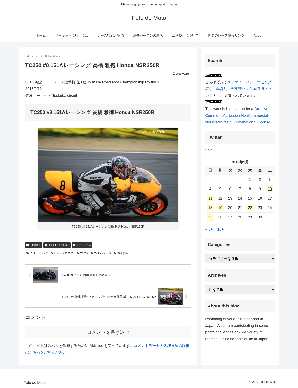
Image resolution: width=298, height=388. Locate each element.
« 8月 (209, 229)
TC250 (82, 253)
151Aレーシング (37, 253)
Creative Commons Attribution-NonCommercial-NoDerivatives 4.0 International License (237, 115)
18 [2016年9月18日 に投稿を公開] (210, 208)
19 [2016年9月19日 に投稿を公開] (220, 208)
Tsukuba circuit (101, 253)
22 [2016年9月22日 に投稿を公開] (250, 208)
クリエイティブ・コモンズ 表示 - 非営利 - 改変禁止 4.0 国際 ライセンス (238, 89)
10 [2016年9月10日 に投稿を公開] (270, 189)
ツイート (212, 150)
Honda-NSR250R (62, 253)
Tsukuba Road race (57, 244)
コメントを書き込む (108, 332)
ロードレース (82, 244)
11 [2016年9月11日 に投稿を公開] (210, 198)
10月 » (222, 229)
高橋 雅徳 (121, 253)
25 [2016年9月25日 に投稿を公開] (210, 217)
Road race (33, 244)
